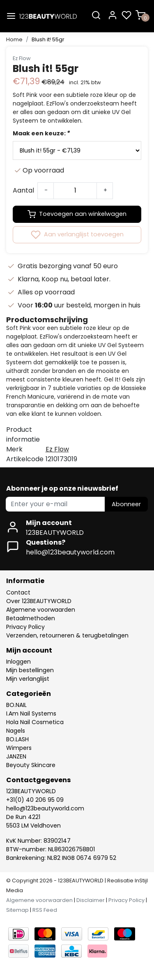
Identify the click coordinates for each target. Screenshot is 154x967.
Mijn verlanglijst (27, 679)
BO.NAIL (16, 705)
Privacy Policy (25, 627)
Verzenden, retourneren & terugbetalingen (67, 635)
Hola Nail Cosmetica (35, 722)
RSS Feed (44, 909)
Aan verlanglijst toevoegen (77, 235)
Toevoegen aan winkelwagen (77, 214)
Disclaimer (90, 900)
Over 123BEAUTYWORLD (38, 601)
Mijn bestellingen (30, 670)
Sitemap (17, 909)
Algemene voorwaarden (40, 610)
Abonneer (126, 504)
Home (14, 39)
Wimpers (19, 748)
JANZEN (16, 756)
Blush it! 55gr (48, 39)
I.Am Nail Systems (31, 713)
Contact (18, 592)
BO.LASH (17, 739)
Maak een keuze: (41, 133)
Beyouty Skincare (30, 765)
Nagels (15, 731)
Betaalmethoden (30, 618)
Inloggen (18, 661)
